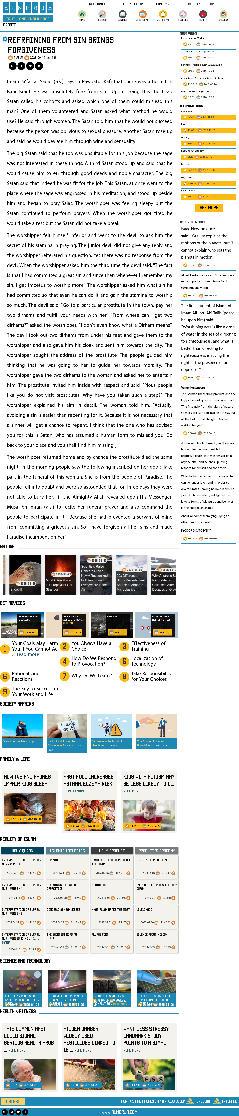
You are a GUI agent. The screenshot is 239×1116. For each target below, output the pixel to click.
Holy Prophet (112, 851)
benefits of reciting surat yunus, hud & (201, 65)
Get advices (12, 603)
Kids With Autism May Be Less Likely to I (149, 783)
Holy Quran (22, 851)
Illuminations (191, 106)
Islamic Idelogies (67, 851)
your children (188, 191)
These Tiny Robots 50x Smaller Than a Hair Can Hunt (22, 999)
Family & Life (166, 4)
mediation (99, 885)
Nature (7, 546)
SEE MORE (209, 207)
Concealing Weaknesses (63, 909)
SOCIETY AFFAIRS (17, 703)
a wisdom (186, 111)
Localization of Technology (147, 661)
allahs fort (100, 934)
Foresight (54, 860)
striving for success (151, 860)
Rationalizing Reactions (26, 676)
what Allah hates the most (111, 909)
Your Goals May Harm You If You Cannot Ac (35, 649)
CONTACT (123, 19)
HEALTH (203, 19)
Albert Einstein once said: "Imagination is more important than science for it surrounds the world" (207, 281)
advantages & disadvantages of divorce (203, 78)
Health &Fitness (18, 1011)
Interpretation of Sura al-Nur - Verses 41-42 (22, 938)
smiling (185, 137)
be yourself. (187, 177)
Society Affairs (132, 4)
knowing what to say (192, 151)
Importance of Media (192, 38)
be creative (187, 164)
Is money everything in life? (196, 91)
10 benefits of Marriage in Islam (198, 52)
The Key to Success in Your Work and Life (35, 692)
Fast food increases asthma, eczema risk (89, 783)
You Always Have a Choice (91, 646)
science (183, 19)
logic (184, 124)
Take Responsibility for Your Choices (151, 676)
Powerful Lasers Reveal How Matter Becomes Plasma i (67, 999)
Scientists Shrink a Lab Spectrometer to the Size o (156, 999)
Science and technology (25, 960)
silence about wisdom (152, 934)
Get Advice (97, 4)
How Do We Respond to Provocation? (94, 661)
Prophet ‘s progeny (157, 851)
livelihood (144, 909)
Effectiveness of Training (148, 646)
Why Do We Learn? (92, 676)
